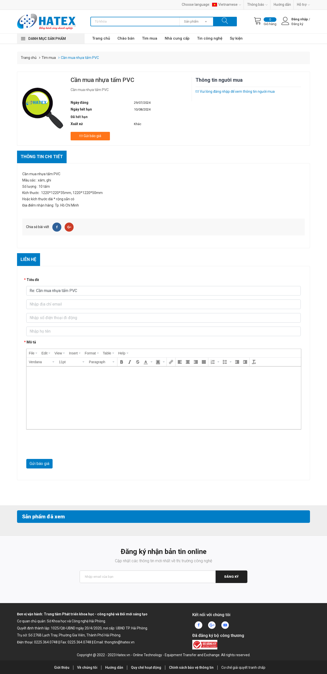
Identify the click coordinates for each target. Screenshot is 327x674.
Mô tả (31, 342)
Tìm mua (149, 38)
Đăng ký (231, 577)
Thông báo (257, 5)
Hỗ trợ (303, 5)
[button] (42, 362)
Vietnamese (226, 5)
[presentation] (33, 353)
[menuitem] (33, 353)
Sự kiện (236, 38)
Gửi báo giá (39, 463)
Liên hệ (29, 259)
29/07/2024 (142, 103)
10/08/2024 (142, 109)
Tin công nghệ (209, 38)
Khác (137, 124)
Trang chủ (101, 38)
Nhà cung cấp (177, 38)
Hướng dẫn (282, 5)
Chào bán (125, 38)
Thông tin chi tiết (43, 156)
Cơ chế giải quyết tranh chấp (243, 667)
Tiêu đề (33, 280)
